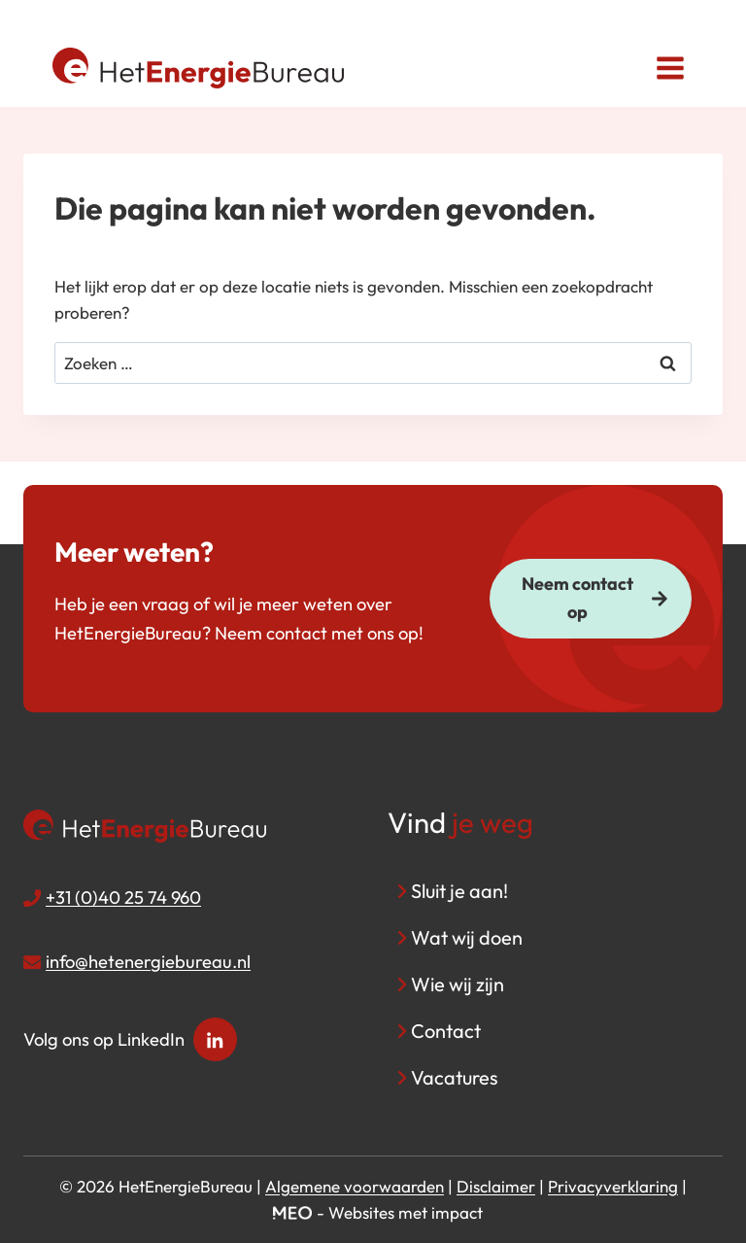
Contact (446, 1031)
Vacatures (454, 1077)
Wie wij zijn (457, 984)
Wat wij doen (467, 937)
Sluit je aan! (459, 891)
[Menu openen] (670, 67)
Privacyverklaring (613, 1186)
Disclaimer (496, 1186)
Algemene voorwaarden (354, 1186)
